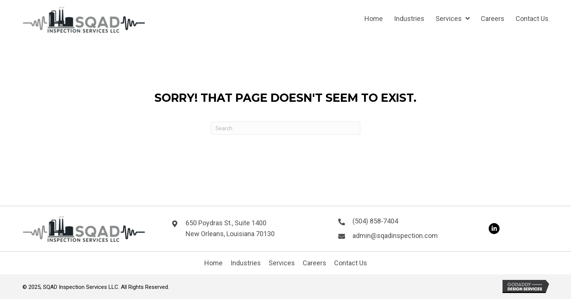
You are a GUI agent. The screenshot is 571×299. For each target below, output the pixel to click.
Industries (245, 262)
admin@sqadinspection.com (395, 235)
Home (213, 262)
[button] (494, 228)
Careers (314, 262)
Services (282, 262)
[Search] (285, 128)
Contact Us (350, 262)
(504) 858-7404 (375, 221)
